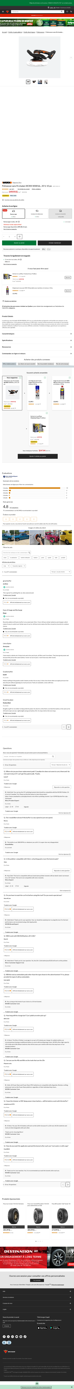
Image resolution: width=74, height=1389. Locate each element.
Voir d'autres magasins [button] (10, 229)
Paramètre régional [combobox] (19, 566)
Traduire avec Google (9, 595)
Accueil (4, 32)
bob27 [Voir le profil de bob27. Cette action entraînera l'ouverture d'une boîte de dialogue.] (6, 777)
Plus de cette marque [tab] (62, 364)
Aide (37, 1291)
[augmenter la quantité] (3, 236)
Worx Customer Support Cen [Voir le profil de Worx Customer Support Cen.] (14, 962)
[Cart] (71, 12)
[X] (8, 1336)
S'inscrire (6, 1326)
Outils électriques (29, 32)
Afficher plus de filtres (8, 562)
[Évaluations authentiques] (10, 476)
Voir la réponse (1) (65, 890)
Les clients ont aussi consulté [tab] (26, 364)
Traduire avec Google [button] (10, 783)
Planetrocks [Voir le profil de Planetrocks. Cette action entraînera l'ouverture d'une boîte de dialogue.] (8, 1063)
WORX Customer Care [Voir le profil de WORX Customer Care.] (12, 1003)
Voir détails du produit (24, 189)
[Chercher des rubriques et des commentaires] (16, 552)
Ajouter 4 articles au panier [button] (37, 456)
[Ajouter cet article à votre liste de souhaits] (19, 236)
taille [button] (56, 557)
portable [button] (63, 557)
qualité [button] (49, 557)
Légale (37, 1309)
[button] (62, 12)
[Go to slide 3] (40, 82)
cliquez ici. (12, 308)
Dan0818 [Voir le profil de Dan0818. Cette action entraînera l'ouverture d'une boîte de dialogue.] (7, 1149)
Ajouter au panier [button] (19, 243)
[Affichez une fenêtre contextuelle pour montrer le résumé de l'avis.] (24, 276)
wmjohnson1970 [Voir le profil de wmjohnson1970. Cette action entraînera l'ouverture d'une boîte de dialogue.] (9, 1104)
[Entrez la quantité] (9, 237)
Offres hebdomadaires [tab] (9, 364)
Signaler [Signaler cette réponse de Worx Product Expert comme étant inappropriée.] (26, 807)
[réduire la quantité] (14, 236)
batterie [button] (35, 557)
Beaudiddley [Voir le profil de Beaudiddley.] (9, 844)
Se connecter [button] (37, 1280)
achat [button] (5, 557)
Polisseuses (40, 32)
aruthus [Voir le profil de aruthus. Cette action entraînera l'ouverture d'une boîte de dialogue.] (5, 584)
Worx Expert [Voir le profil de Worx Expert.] (9, 880)
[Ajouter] (68, 277)
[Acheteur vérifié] (8, 587)
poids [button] (42, 557)
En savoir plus (41, 1323)
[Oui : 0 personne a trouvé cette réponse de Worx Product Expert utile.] (12, 807)
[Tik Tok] (25, 1336)
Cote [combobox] (7, 566)
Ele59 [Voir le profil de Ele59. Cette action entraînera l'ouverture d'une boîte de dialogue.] (5, 675)
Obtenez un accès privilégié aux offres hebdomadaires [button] (36, 1387)
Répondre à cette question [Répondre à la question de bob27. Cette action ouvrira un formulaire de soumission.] (62, 787)
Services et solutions (37, 1297)
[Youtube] (16, 1336)
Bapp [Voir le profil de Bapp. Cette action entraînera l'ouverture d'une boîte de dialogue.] (4, 613)
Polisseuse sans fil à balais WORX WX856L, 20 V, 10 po (27, 186)
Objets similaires (36, 189)
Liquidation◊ (6, 195)
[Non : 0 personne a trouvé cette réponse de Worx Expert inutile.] (17, 886)
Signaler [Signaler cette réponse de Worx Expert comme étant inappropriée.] (26, 886)
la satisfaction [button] (13, 557)
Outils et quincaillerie (15, 32)
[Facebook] (4, 1336)
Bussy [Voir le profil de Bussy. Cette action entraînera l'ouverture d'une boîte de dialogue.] (6, 820)
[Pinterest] (20, 1336)
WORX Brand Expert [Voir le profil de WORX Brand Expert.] (12, 924)
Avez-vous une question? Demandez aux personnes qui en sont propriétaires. (25, 752)
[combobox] (62, 571)
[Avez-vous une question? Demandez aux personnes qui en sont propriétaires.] (29, 756)
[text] (12, 408)
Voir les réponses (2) (65, 813)
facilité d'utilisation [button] (25, 557)
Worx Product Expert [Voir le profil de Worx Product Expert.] (12, 800)
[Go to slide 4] (46, 82)
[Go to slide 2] (34, 82)
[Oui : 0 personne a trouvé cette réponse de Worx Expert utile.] (12, 886)
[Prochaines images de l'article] (71, 57)
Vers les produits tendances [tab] (46, 364)
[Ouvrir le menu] (3, 12)
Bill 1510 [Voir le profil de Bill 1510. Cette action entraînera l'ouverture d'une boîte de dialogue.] (6, 1018)
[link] (8, 189)
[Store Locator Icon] (48, 7)
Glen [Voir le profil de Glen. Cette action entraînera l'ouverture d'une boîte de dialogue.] (5, 862)
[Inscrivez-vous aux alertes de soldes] (13, 200)
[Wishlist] (67, 12)
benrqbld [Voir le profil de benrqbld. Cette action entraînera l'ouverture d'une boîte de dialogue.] (7, 980)
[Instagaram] (12, 1336)
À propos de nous (37, 1303)
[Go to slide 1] (28, 82)
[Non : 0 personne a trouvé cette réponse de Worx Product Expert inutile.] (17, 807)
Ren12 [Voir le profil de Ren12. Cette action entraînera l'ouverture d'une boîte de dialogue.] (6, 939)
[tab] (13, 213)
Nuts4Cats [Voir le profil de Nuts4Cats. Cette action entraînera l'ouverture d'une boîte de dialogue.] (7, 898)
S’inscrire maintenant (57, 1284)
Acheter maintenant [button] (55, 243)
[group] (12, 406)
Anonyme (6, 646)
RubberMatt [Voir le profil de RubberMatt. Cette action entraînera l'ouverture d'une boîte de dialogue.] (7, 703)
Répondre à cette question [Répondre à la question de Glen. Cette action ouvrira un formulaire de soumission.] (62, 870)
